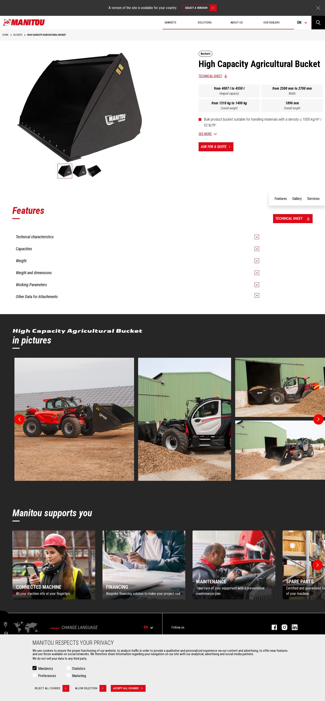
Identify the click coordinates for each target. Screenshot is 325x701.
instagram (282, 627)
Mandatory (45, 668)
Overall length (292, 108)
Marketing (79, 676)
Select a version (200, 8)
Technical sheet (210, 76)
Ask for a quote (217, 146)
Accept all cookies (129, 688)
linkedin (292, 627)
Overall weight (229, 108)
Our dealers (271, 22)
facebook (272, 627)
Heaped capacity (229, 93)
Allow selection (90, 688)
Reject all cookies (52, 688)
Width (292, 93)
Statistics (78, 668)
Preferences (47, 676)
